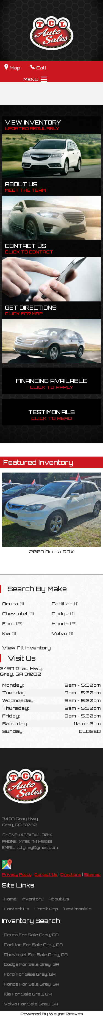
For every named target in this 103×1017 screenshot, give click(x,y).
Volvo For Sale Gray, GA (31, 1003)
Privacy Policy (17, 874)
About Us (58, 898)
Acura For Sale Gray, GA (31, 934)
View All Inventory (26, 648)
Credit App (46, 908)
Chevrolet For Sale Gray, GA (36, 954)
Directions (70, 874)
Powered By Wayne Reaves (51, 1013)
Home (10, 898)
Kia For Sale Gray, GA (28, 993)
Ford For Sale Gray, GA (29, 974)
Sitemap (92, 874)
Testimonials (77, 908)
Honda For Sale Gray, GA (31, 983)
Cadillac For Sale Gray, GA (33, 944)
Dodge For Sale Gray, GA (31, 964)
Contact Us (46, 874)
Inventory (32, 898)
